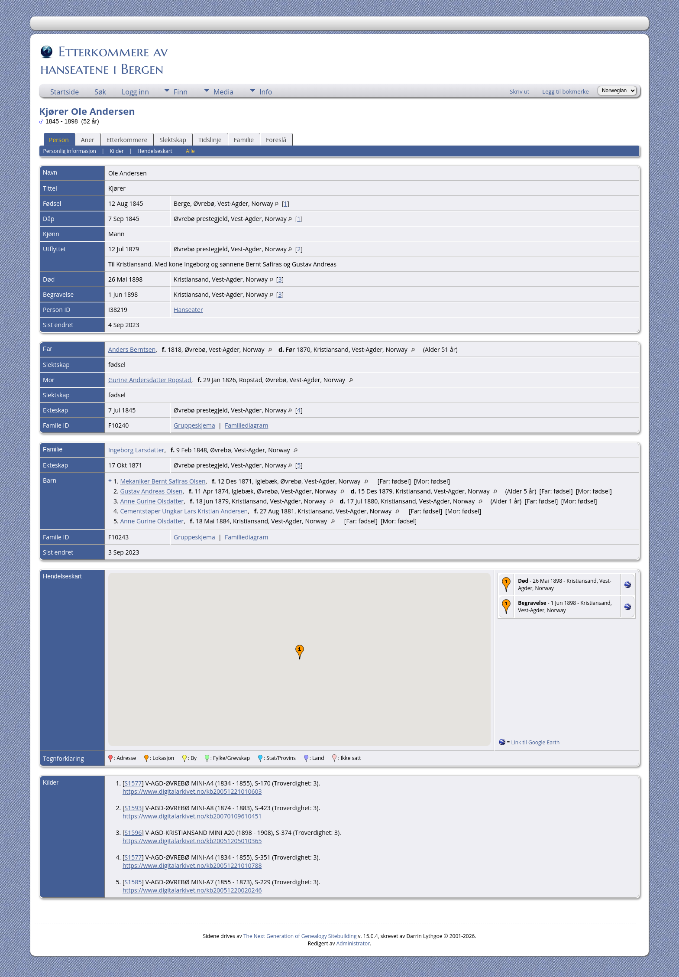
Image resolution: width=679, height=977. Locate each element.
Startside (64, 92)
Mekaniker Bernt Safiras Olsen (162, 481)
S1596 (133, 832)
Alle (190, 151)
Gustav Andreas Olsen (151, 491)
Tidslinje (210, 140)
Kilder (117, 151)
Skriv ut (519, 91)
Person (59, 140)
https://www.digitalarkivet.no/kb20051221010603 (192, 791)
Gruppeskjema (194, 425)
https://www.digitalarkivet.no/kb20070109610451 (192, 816)
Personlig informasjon (69, 151)
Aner (87, 140)
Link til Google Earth (535, 742)
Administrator (353, 943)
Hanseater (188, 309)
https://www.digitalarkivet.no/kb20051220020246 (192, 890)
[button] (299, 652)
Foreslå (276, 140)
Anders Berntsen (131, 349)
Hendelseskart (154, 151)
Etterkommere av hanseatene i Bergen (104, 60)
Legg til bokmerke (565, 91)
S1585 (133, 882)
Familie (244, 140)
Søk (100, 92)
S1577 (133, 783)
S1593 (133, 808)
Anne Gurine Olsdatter (152, 501)
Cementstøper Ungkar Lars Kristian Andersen (184, 511)
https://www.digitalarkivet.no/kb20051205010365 (192, 841)
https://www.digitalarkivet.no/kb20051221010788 (192, 865)
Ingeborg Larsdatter (136, 450)
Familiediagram (246, 425)
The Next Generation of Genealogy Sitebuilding (300, 936)
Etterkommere (127, 140)
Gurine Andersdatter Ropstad (149, 380)
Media (223, 92)
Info (265, 92)
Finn (181, 92)
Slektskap (172, 140)
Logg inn (135, 92)
